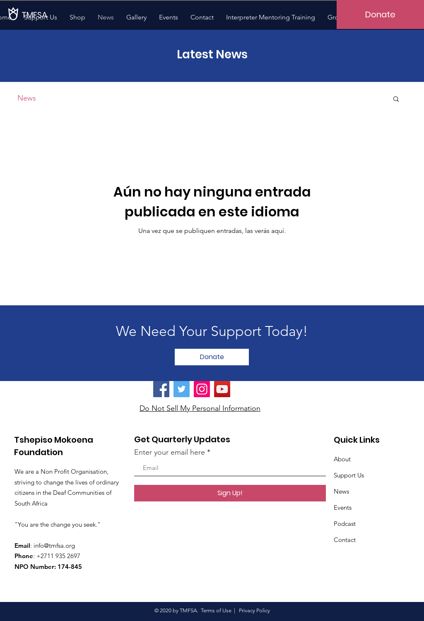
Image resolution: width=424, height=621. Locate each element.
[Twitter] (181, 389)
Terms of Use (216, 610)
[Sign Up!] (230, 493)
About (342, 459)
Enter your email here (169, 452)
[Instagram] (202, 389)
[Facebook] (161, 389)
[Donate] (380, 14)
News (26, 98)
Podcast (345, 523)
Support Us (349, 475)
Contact (345, 540)
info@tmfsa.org (54, 545)
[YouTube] (222, 389)
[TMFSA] (50, 15)
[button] (396, 99)
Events (343, 507)
